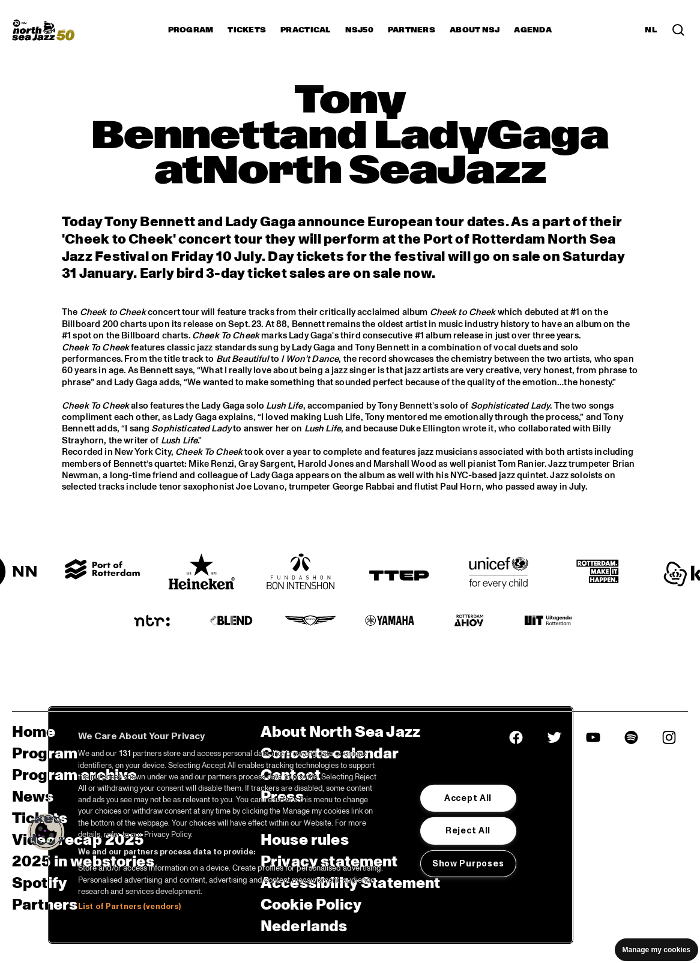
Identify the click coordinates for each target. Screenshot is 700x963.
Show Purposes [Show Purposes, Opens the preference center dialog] (468, 863)
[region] (310, 825)
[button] (46, 832)
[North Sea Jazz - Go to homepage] (43, 30)
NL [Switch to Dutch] (651, 30)
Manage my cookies (656, 950)
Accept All (468, 798)
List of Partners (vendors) (129, 906)
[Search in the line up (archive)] (678, 30)
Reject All (467, 830)
